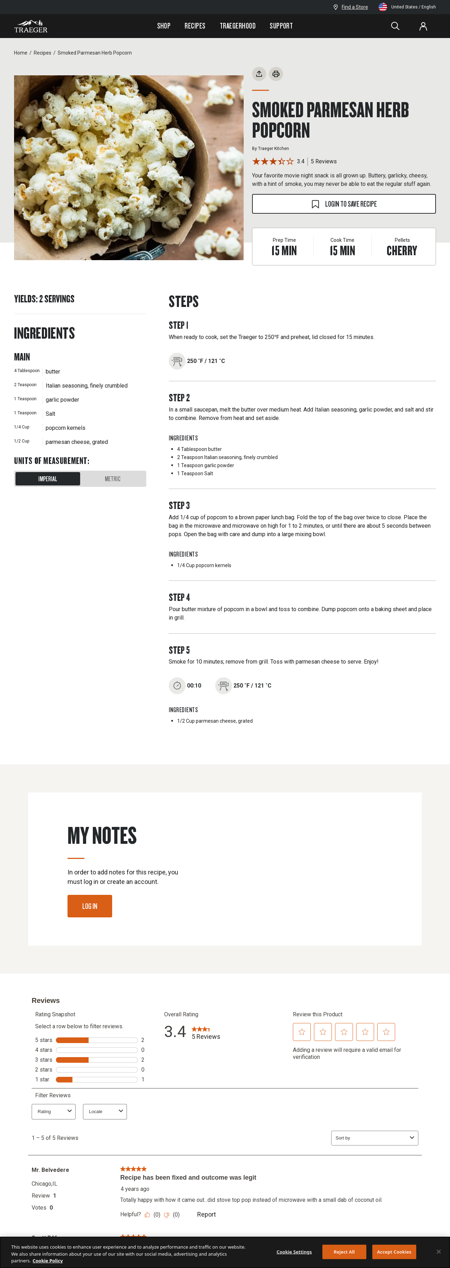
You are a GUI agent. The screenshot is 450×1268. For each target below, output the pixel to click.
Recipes (195, 25)
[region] (225, 1252)
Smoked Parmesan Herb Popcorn (95, 53)
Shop (164, 25)
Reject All (344, 1251)
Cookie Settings (294, 1251)
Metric (113, 479)
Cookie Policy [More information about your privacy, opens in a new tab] (48, 1260)
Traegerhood (238, 25)
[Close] (438, 1251)
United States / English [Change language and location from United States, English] (407, 7)
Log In (89, 906)
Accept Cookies (394, 1251)
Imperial (47, 479)
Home (20, 53)
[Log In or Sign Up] (423, 26)
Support (281, 25)
